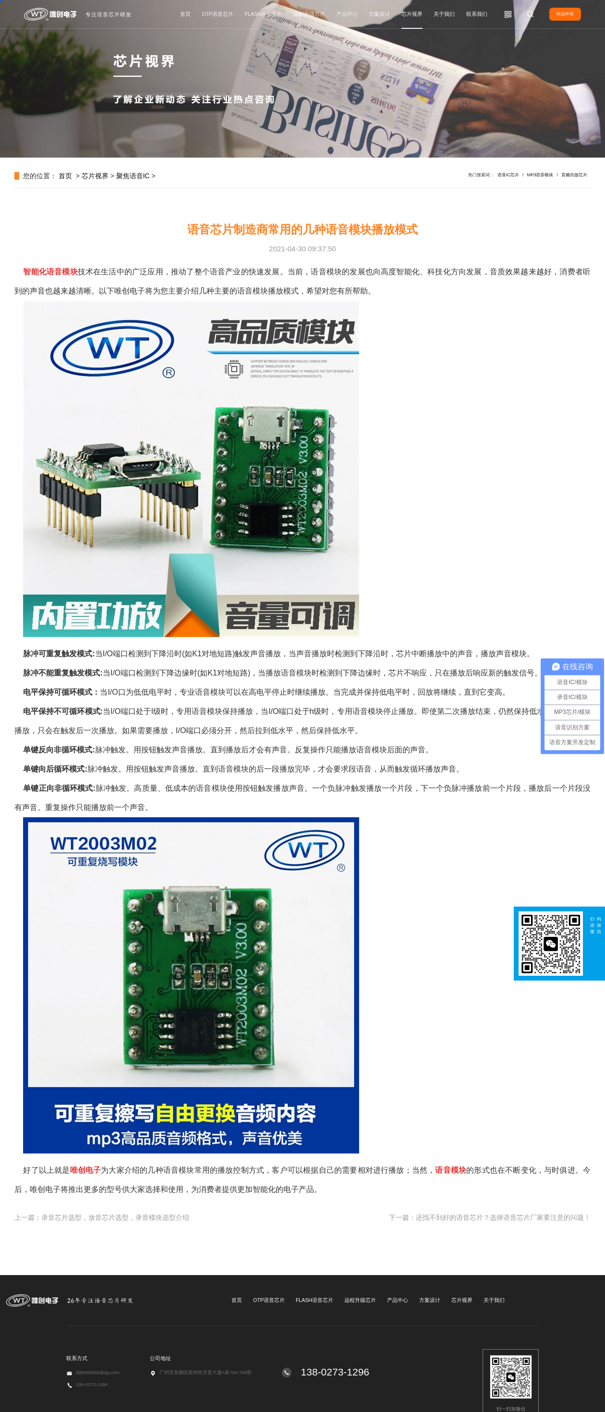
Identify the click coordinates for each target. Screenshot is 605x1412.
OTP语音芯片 (218, 14)
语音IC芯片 (508, 174)
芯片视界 (412, 14)
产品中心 (347, 14)
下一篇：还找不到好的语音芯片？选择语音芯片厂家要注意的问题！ (490, 1217)
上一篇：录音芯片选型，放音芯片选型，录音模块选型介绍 (101, 1217)
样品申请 (565, 14)
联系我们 (476, 14)
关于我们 (444, 14)
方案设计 (379, 14)
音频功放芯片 (574, 174)
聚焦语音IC (133, 176)
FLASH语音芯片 (263, 14)
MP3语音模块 (540, 174)
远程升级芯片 (309, 14)
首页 (185, 14)
